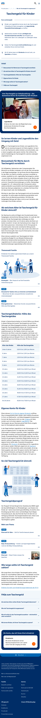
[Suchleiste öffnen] (35, 3)
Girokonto (14, 444)
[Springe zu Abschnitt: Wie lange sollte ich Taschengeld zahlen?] (20, 82)
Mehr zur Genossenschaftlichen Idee (10, 673)
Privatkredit (4, 711)
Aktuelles (23, 697)
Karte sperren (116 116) (27, 688)
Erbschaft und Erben (6, 685)
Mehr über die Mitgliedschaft (8, 676)
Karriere (23, 694)
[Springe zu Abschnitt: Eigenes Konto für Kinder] (20, 78)
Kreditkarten (4, 708)
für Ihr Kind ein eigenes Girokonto (20, 413)
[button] (35, 127)
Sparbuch (33, 446)
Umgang (27, 419)
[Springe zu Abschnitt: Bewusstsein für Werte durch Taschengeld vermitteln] (20, 68)
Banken (23, 685)
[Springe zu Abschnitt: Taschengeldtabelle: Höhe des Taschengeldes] (20, 75)
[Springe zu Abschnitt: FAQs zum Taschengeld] (20, 85)
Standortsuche (25, 690)
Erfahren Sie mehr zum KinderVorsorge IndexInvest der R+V (19, 587)
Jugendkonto (25, 421)
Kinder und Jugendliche (7, 688)
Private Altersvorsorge (7, 714)
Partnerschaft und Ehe (7, 690)
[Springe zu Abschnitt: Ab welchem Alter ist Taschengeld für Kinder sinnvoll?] (20, 71)
